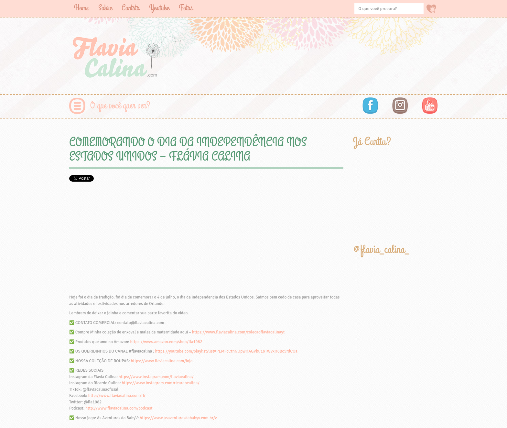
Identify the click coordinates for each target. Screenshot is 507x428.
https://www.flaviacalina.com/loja (161, 361)
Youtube (159, 8)
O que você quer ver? (120, 105)
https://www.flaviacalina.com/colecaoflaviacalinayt (238, 332)
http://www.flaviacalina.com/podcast (118, 408)
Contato (130, 8)
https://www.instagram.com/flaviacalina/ (156, 376)
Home (81, 8)
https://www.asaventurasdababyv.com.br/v (178, 418)
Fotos (186, 8)
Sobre (105, 8)
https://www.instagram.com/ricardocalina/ (160, 383)
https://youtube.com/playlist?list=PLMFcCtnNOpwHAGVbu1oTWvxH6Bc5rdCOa (226, 351)
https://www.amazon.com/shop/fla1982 (166, 341)
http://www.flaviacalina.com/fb (116, 395)
